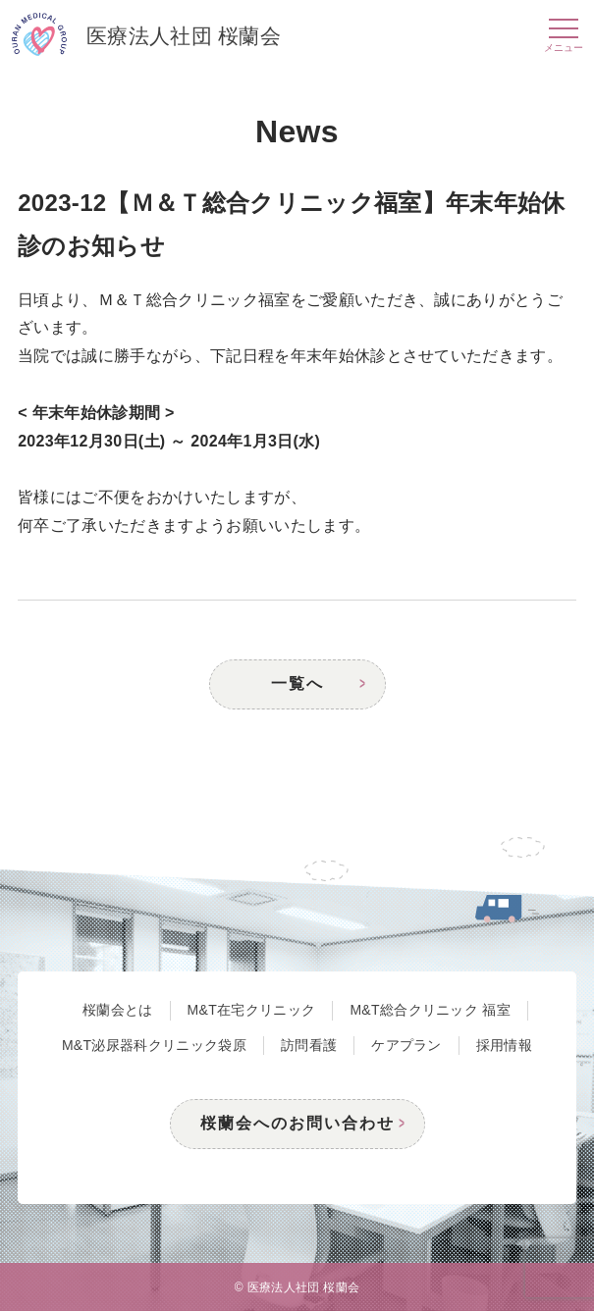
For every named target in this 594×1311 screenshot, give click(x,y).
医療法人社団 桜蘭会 (146, 37)
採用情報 (504, 1045)
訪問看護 (309, 1045)
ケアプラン (406, 1045)
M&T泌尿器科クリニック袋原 (154, 1045)
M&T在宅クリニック (252, 1010)
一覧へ (297, 683)
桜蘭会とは (117, 1010)
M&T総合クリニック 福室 (430, 1010)
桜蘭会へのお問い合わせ (297, 1123)
